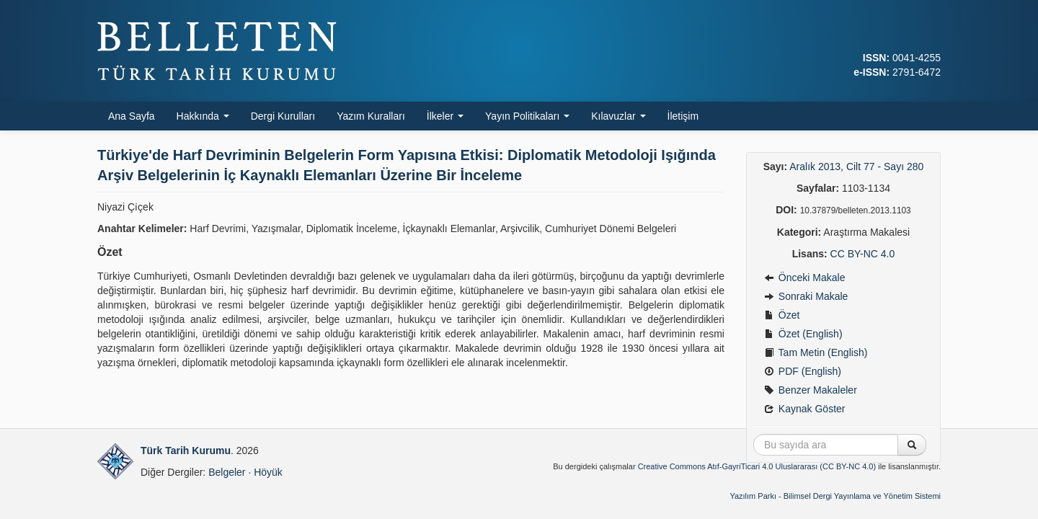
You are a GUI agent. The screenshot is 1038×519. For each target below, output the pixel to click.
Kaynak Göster (805, 408)
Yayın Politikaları (527, 116)
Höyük (268, 472)
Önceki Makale (804, 277)
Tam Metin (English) (815, 352)
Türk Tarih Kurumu (186, 450)
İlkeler (445, 116)
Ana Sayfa (131, 116)
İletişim (683, 116)
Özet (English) (803, 334)
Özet (781, 315)
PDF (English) (802, 371)
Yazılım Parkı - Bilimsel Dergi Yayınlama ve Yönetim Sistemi (835, 496)
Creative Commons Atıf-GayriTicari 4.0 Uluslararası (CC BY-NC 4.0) (757, 466)
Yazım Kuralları (371, 116)
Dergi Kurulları (283, 116)
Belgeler (226, 472)
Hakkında (203, 116)
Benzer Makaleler (810, 390)
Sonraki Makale (806, 296)
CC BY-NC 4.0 (862, 254)
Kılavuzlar (618, 116)
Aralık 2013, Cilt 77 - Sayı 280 (856, 166)
